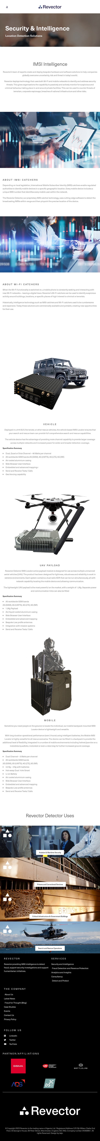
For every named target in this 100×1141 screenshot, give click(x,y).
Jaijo (61, 1133)
